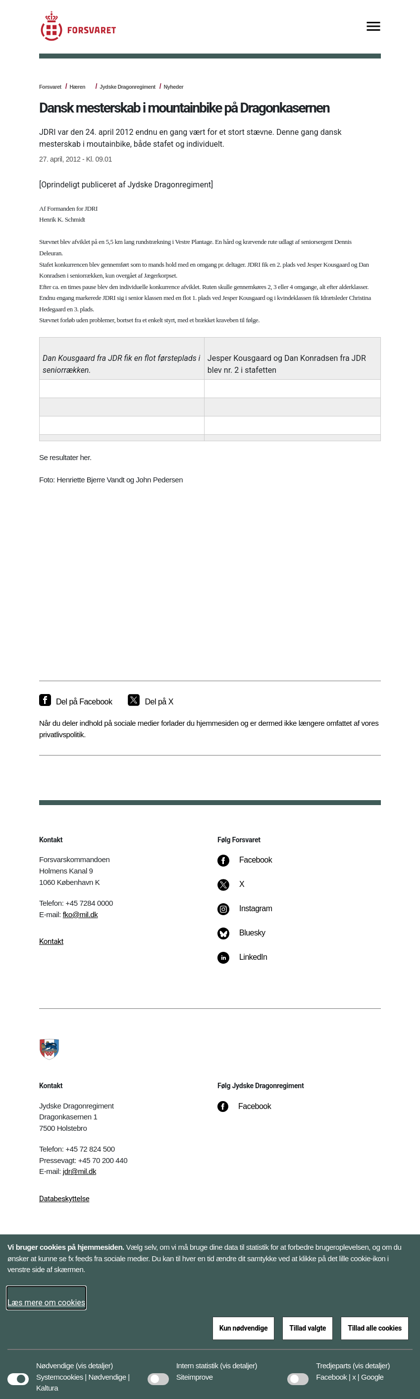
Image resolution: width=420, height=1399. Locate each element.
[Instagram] (251, 914)
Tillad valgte (307, 1328)
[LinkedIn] (249, 962)
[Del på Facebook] (75, 702)
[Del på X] (150, 702)
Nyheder (174, 87)
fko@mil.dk (80, 914)
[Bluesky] (248, 938)
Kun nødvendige (243, 1328)
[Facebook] (251, 865)
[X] (242, 889)
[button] (94, 1361)
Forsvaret (50, 87)
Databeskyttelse (64, 1198)
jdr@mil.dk (79, 1171)
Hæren (77, 87)
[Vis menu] (373, 27)
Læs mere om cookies (46, 1302)
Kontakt (51, 941)
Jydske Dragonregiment (127, 87)
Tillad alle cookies (375, 1328)
